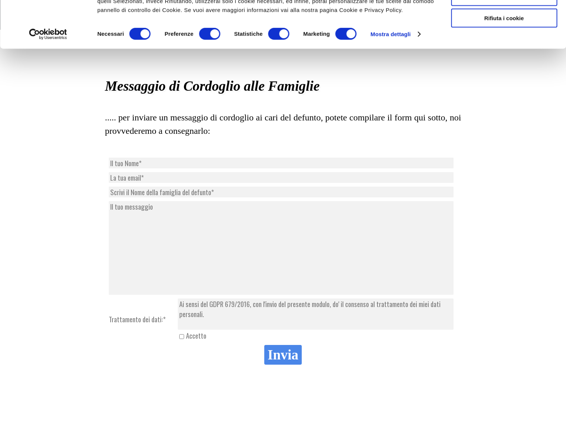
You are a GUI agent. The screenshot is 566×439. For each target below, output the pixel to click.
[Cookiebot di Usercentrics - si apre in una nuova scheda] (48, 78)
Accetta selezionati (504, 40)
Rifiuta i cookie (504, 62)
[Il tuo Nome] (281, 163)
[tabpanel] (283, 124)
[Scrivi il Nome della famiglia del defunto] (281, 192)
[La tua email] (281, 177)
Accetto (196, 335)
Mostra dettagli (390, 78)
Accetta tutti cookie (504, 18)
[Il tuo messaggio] (281, 248)
